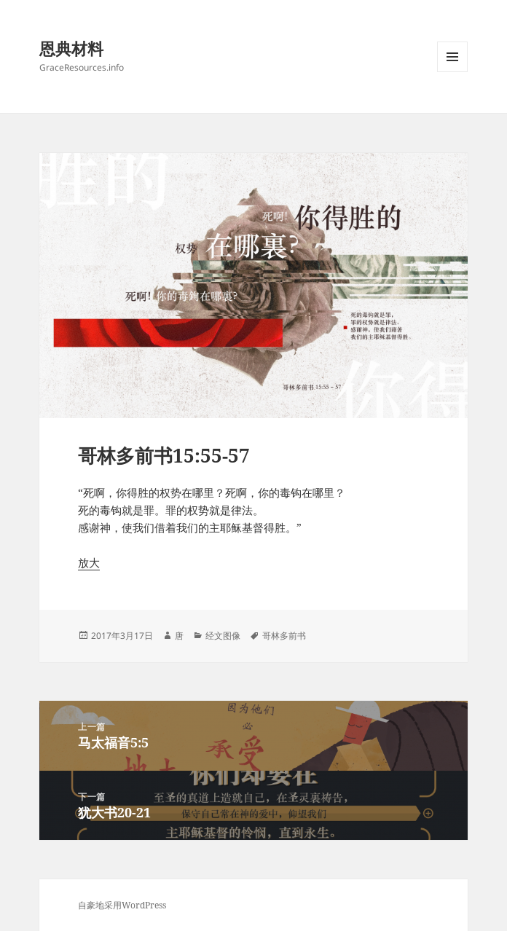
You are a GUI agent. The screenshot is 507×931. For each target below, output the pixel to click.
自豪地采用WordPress (122, 905)
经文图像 (222, 635)
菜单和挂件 (452, 71)
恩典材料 (71, 48)
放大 (89, 562)
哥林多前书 (284, 635)
